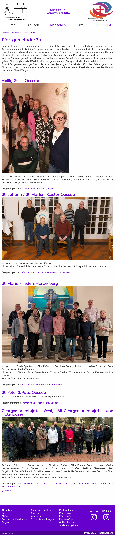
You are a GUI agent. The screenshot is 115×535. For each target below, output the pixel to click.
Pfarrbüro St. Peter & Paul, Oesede (40, 402)
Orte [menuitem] (80, 25)
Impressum (90, 533)
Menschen (15, 32)
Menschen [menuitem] (58, 25)
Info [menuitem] (12, 25)
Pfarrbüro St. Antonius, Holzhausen (46, 483)
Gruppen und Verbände (14, 519)
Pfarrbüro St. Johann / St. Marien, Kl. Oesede (45, 272)
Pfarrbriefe (65, 516)
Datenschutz (106, 533)
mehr (8, 490)
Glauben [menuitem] (33, 25)
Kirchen (34, 513)
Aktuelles (7, 510)
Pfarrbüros (65, 513)
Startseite (5, 32)
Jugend (6, 522)
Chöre (5, 516)
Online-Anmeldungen (42, 519)
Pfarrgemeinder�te (29, 32)
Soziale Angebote (68, 525)
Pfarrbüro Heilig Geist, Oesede (37, 188)
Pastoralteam (66, 510)
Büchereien (8, 513)
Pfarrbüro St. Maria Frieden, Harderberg (42, 384)
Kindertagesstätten (41, 510)
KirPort (11, 533)
